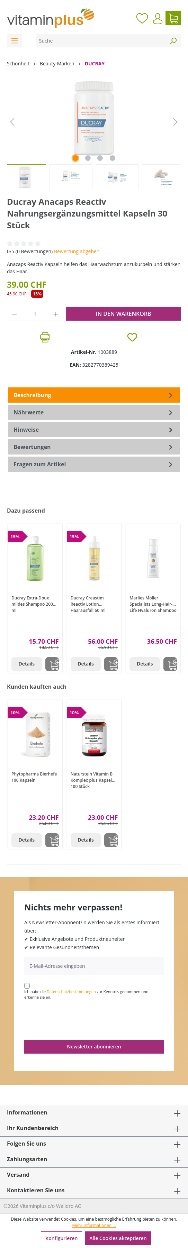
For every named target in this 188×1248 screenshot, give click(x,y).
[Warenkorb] (173, 18)
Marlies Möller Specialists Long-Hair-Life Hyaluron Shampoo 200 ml (153, 603)
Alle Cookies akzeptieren (117, 1238)
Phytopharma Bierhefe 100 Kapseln (34, 777)
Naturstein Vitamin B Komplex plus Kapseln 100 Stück (93, 779)
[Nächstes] (175, 122)
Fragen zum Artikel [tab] (94, 464)
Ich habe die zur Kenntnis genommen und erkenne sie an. (86, 994)
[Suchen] (173, 40)
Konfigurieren (61, 1238)
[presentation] (76, 1019)
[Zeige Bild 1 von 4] (75, 158)
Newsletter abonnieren (94, 1046)
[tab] (94, 395)
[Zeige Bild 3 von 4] (100, 158)
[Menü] (14, 40)
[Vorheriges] (12, 122)
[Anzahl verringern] (14, 314)
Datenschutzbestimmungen (71, 991)
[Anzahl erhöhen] (56, 314)
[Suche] (100, 40)
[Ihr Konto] (157, 18)
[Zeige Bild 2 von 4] (87, 158)
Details (27, 663)
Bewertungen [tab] (94, 447)
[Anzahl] (35, 314)
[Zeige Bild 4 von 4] (112, 158)
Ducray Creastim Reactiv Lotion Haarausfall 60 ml (88, 603)
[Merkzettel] (142, 18)
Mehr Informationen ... (94, 1225)
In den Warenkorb (123, 314)
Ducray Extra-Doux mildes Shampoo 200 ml (32, 603)
